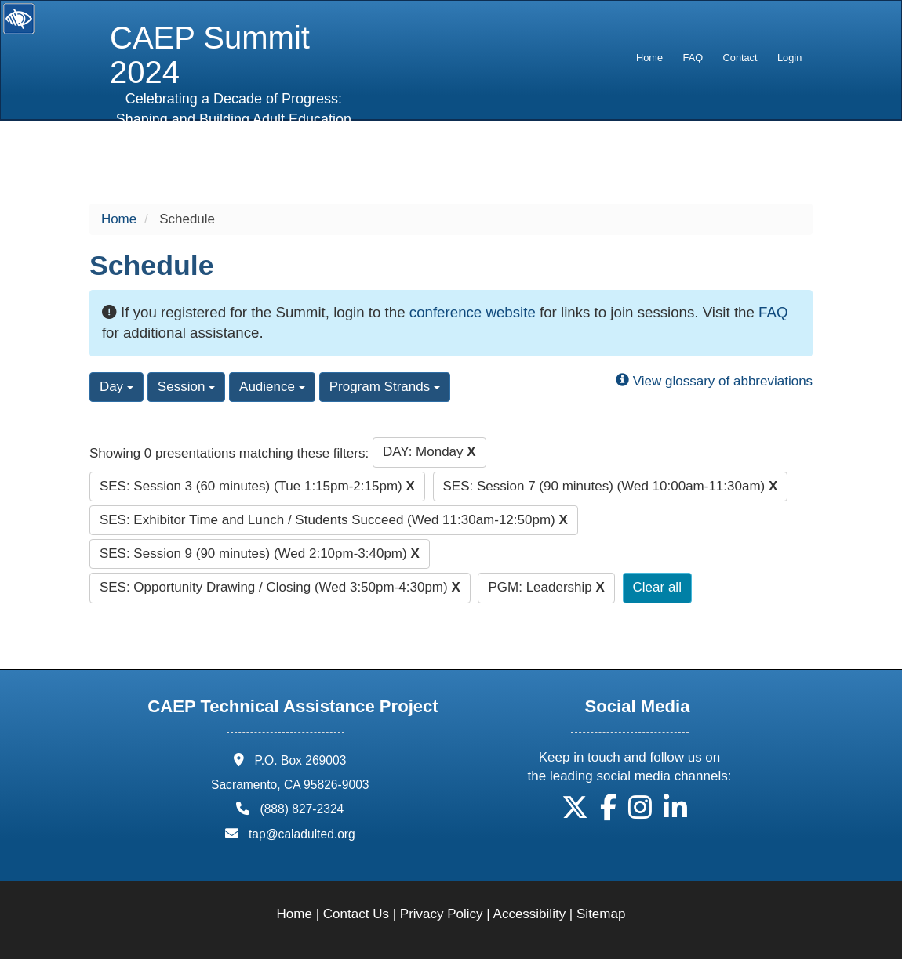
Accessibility (529, 914)
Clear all (657, 587)
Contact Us (356, 914)
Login (789, 57)
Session (186, 386)
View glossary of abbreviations (714, 381)
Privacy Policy (441, 914)
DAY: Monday (429, 451)
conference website (472, 312)
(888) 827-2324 (302, 809)
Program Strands (384, 386)
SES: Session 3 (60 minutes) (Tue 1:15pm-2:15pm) (257, 486)
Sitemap (600, 914)
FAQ (693, 57)
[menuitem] (649, 58)
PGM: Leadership (546, 587)
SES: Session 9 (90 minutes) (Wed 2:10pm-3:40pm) (260, 553)
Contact (740, 57)
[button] (575, 812)
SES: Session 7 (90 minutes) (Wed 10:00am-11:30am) (610, 486)
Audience (272, 386)
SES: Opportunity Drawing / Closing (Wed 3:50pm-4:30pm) (280, 587)
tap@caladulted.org (302, 834)
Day (116, 386)
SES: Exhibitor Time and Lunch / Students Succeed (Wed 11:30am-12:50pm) (334, 519)
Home (649, 57)
